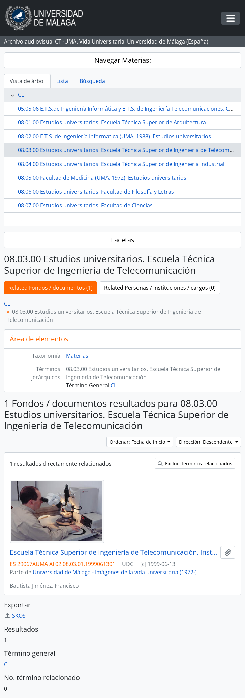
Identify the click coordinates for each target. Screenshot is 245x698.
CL (21, 95)
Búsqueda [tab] (92, 81)
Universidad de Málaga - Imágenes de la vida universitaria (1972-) (115, 572)
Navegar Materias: (122, 60)
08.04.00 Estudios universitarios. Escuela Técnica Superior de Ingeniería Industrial (121, 164)
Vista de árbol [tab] (27, 81)
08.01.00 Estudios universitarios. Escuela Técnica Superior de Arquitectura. (112, 122)
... (20, 219)
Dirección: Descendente (206, 442)
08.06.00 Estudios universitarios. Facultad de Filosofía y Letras (96, 191)
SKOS (15, 615)
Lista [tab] (62, 81)
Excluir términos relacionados (195, 463)
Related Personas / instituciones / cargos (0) (160, 287)
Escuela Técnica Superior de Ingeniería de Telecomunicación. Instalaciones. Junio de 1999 (114, 552)
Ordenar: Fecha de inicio (138, 442)
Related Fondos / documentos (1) (50, 287)
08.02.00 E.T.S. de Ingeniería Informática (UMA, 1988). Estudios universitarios (114, 136)
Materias (77, 355)
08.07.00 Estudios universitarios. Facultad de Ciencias (85, 205)
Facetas (122, 239)
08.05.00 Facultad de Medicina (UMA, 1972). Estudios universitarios (102, 178)
